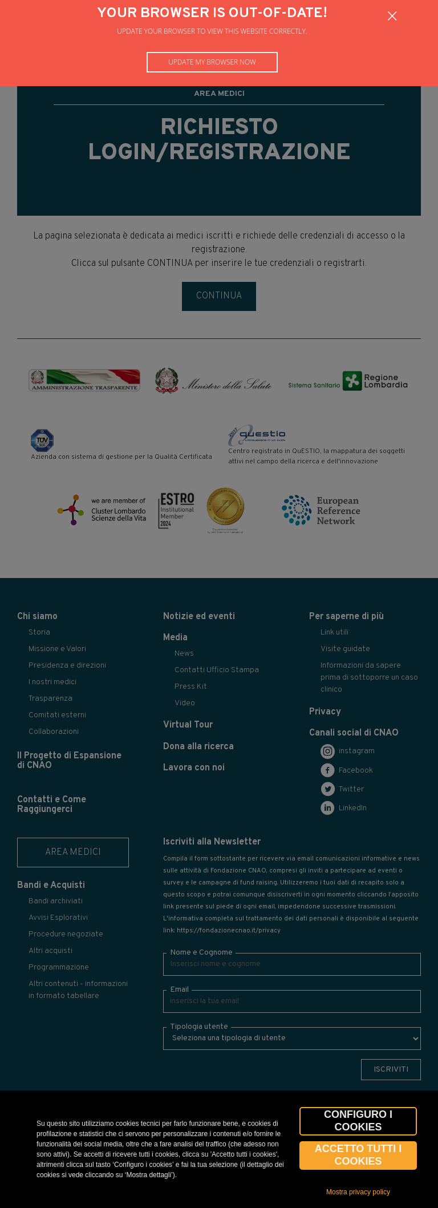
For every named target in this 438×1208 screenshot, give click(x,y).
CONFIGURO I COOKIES (358, 1121)
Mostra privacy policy (358, 1192)
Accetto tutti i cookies (358, 1155)
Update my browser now (212, 62)
